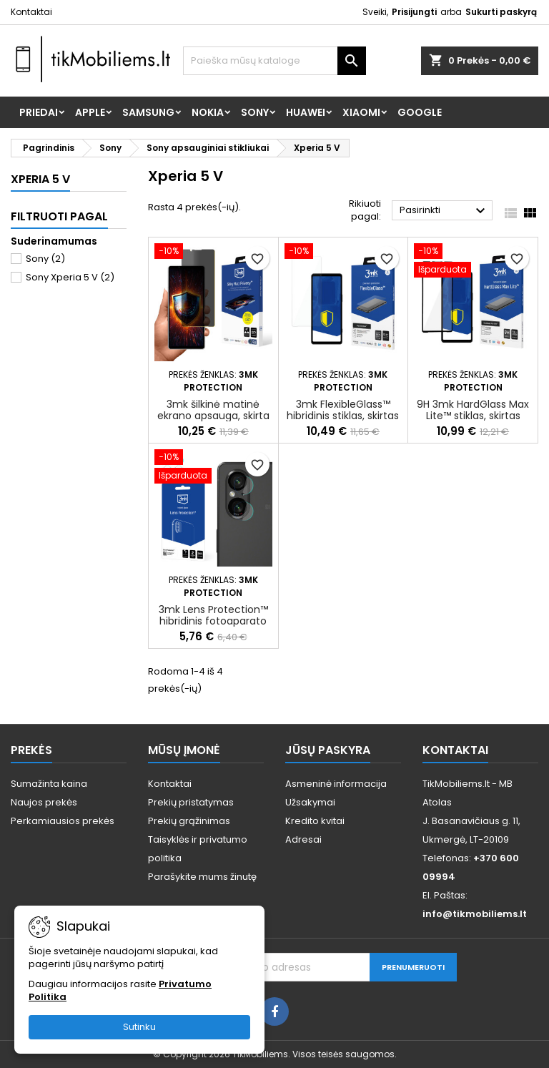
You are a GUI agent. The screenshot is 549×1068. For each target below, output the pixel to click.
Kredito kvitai (315, 821)
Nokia (208, 112)
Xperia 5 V (40, 179)
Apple (90, 112)
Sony (255, 112)
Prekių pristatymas (191, 802)
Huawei (305, 112)
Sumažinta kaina (49, 783)
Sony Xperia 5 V (70, 277)
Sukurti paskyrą (501, 12)
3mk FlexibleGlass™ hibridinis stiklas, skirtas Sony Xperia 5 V (343, 415)
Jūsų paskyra (327, 750)
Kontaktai (31, 12)
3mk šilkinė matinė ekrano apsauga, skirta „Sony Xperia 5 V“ (213, 415)
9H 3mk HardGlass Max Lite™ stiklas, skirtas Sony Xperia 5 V (473, 415)
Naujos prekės (44, 802)
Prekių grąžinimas (189, 821)
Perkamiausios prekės (62, 821)
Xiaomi (361, 112)
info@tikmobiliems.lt (474, 914)
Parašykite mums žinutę (202, 876)
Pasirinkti (444, 211)
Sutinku (139, 1027)
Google (419, 112)
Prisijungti (414, 12)
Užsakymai (310, 802)
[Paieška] (274, 60)
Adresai (303, 839)
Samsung (148, 112)
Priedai (38, 112)
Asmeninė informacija (336, 783)
